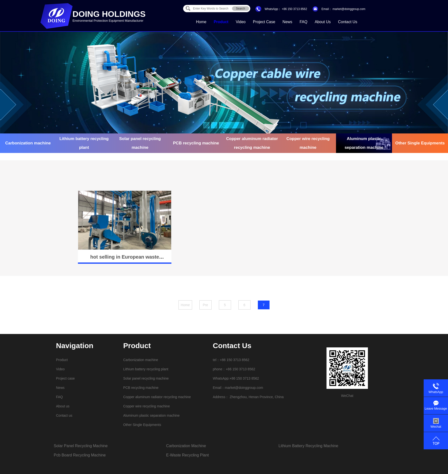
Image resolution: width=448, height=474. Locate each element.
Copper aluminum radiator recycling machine (252, 143)
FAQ (303, 22)
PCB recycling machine (196, 143)
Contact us (347, 22)
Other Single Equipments (420, 143)
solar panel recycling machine (81, 446)
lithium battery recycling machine (308, 446)
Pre (205, 305)
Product (221, 22)
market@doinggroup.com (348, 9)
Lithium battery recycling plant (84, 143)
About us (323, 22)
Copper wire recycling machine (308, 143)
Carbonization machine (28, 143)
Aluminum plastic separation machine (364, 143)
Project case (264, 22)
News (287, 22)
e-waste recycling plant (187, 455)
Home (201, 22)
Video (241, 22)
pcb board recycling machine (80, 455)
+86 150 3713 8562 (294, 9)
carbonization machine (186, 446)
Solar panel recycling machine (140, 143)
